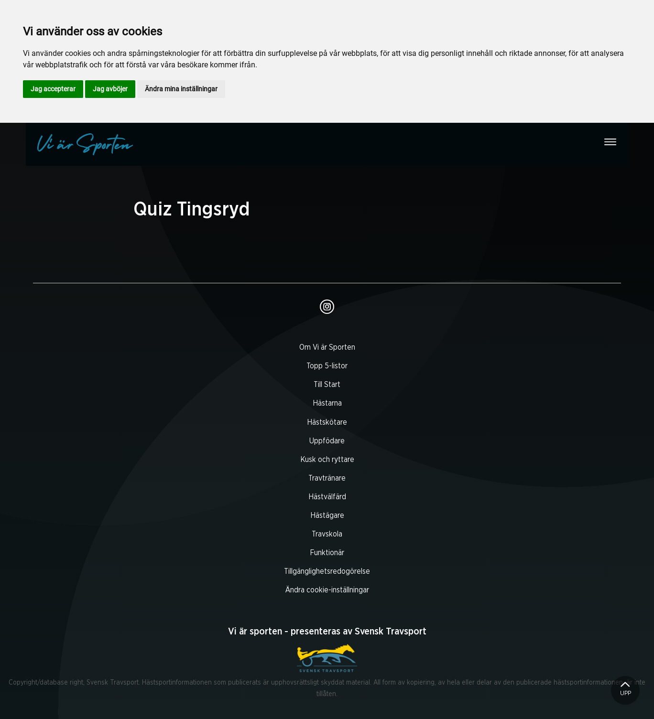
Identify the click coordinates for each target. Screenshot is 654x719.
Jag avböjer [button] (110, 89)
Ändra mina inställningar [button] (181, 89)
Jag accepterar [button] (53, 89)
